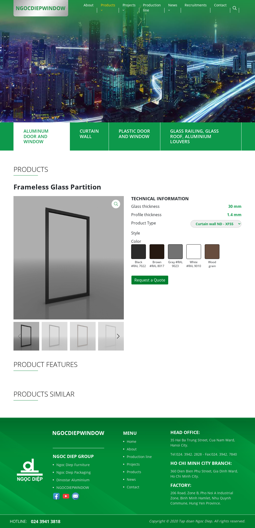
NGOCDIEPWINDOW (71, 487)
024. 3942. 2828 (189, 454)
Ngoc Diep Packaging (72, 472)
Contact (220, 5)
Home (129, 441)
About (88, 5)
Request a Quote (149, 280)
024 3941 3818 (45, 521)
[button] (118, 336)
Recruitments (196, 5)
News (172, 7)
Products (108, 7)
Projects (129, 7)
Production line (152, 7)
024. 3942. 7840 (224, 454)
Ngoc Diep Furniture (71, 464)
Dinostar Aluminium (71, 480)
